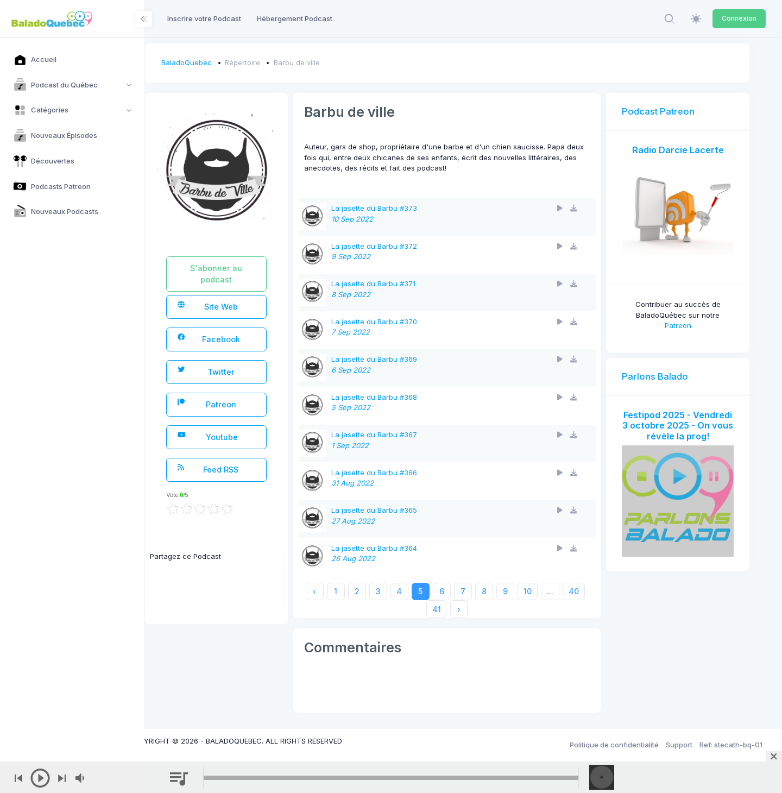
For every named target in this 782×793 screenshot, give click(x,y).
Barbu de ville (328, 62)
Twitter (235, 371)
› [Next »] (487, 609)
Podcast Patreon (666, 111)
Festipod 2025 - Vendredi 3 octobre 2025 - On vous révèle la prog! (682, 422)
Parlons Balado (663, 368)
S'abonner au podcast (244, 273)
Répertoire (274, 62)
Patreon (236, 404)
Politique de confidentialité (614, 744)
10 (556, 591)
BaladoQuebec (218, 62)
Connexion (739, 18)
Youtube (237, 436)
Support (679, 744)
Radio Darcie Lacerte (682, 149)
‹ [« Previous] (343, 591)
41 (465, 609)
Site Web (237, 306)
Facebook (238, 338)
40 (441, 609)
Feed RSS (237, 469)
